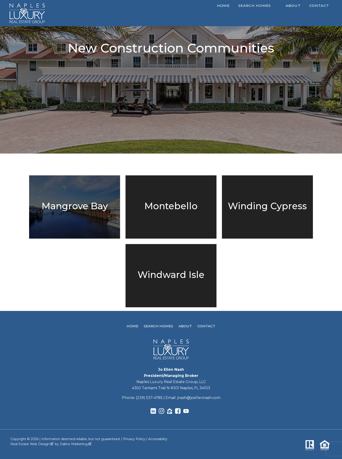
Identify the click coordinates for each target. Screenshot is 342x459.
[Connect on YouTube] (186, 412)
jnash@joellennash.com (198, 398)
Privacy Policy (134, 439)
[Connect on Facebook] (178, 412)
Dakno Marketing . (76, 444)
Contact (319, 5)
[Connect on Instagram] (161, 412)
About (293, 5)
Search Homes (158, 326)
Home (223, 5)
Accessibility (157, 439)
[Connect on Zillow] (169, 412)
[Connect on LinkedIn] (153, 412)
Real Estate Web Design (31, 444)
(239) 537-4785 (149, 398)
